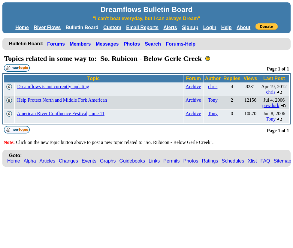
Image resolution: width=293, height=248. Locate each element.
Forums (56, 43)
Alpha (30, 160)
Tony (213, 100)
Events (89, 160)
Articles (47, 160)
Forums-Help (180, 43)
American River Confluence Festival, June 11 (60, 113)
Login (209, 27)
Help (226, 27)
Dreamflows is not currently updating (53, 86)
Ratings (210, 160)
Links (154, 160)
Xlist (252, 160)
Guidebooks (132, 160)
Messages (107, 43)
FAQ (265, 160)
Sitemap (282, 160)
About (243, 27)
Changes (68, 160)
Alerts (170, 27)
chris (212, 86)
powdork (270, 105)
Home (22, 27)
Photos (132, 43)
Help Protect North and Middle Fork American (62, 100)
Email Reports (142, 27)
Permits (171, 160)
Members (80, 43)
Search (153, 43)
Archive (193, 86)
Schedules (233, 160)
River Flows (47, 27)
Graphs (108, 160)
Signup (190, 27)
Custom (112, 27)
